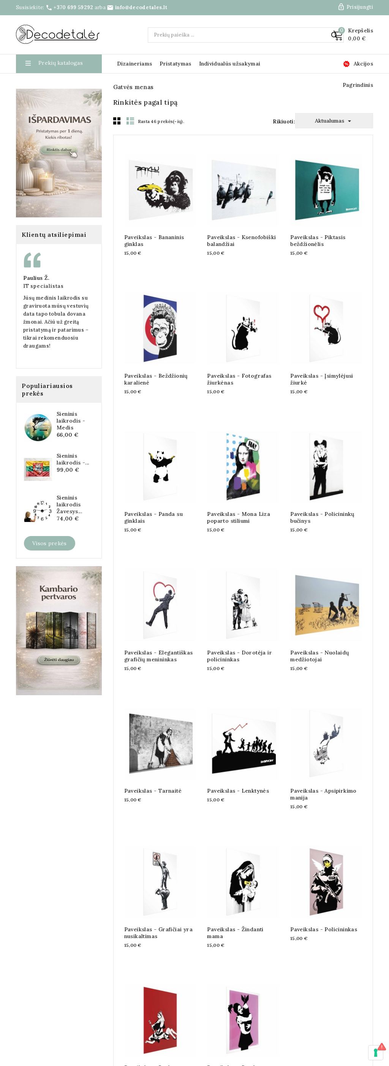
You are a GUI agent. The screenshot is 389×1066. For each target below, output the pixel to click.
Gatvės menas (38, 139)
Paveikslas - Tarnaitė (153, 780)
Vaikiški (30, 295)
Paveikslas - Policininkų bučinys (322, 507)
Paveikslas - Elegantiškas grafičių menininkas (158, 645)
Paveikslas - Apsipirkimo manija (323, 784)
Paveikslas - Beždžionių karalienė (156, 368)
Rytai (27, 310)
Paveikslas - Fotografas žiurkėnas (239, 368)
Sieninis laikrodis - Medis (71, 666)
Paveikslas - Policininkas (323, 918)
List (130, 110)
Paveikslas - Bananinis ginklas (154, 230)
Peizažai (31, 248)
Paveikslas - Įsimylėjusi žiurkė (321, 368)
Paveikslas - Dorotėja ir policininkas (239, 645)
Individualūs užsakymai (230, 64)
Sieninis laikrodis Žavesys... (69, 749)
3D (24, 154)
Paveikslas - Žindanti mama (235, 922)
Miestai (30, 232)
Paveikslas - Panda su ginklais (153, 507)
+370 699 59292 (73, 7)
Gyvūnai (30, 201)
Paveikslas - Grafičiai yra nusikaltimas (158, 922)
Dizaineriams (134, 64)
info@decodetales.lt (141, 7)
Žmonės (30, 279)
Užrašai (30, 263)
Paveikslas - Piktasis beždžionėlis (317, 230)
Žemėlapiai (34, 107)
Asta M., (22, 523)
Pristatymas (175, 64)
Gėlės (27, 185)
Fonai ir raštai (39, 170)
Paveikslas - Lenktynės (238, 780)
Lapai (27, 217)
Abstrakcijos (37, 123)
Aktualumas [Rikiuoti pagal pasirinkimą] (334, 111)
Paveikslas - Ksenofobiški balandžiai (241, 230)
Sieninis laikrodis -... (73, 704)
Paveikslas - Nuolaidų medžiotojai (319, 645)
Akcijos (363, 64)
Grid (117, 110)
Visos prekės (49, 788)
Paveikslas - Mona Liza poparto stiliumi (238, 507)
